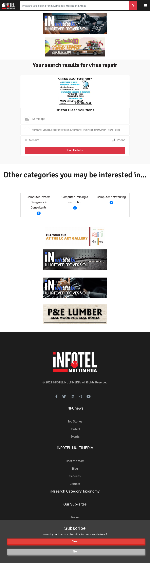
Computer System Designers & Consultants (38, 202)
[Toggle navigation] (148, 5)
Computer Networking (111, 197)
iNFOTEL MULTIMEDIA (67, 382)
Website (34, 140)
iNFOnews (75, 408)
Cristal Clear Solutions (75, 110)
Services (75, 476)
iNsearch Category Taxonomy (75, 491)
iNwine (75, 517)
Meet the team (75, 461)
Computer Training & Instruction (74, 199)
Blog (75, 468)
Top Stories (75, 421)
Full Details (75, 150)
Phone (118, 140)
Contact (75, 429)
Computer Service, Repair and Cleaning (51, 130)
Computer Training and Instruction (89, 130)
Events (75, 436)
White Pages (114, 130)
